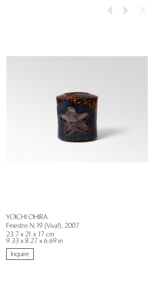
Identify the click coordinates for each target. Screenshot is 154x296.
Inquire (20, 254)
